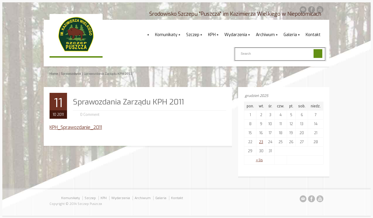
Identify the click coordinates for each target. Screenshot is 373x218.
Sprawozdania (71, 73)
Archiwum (265, 35)
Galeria (290, 35)
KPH (212, 35)
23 (261, 142)
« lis (259, 160)
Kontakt (313, 35)
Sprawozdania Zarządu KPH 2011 (128, 102)
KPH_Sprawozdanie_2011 (76, 127)
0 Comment (89, 114)
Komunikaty (166, 35)
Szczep (192, 35)
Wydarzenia (235, 35)
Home (54, 73)
